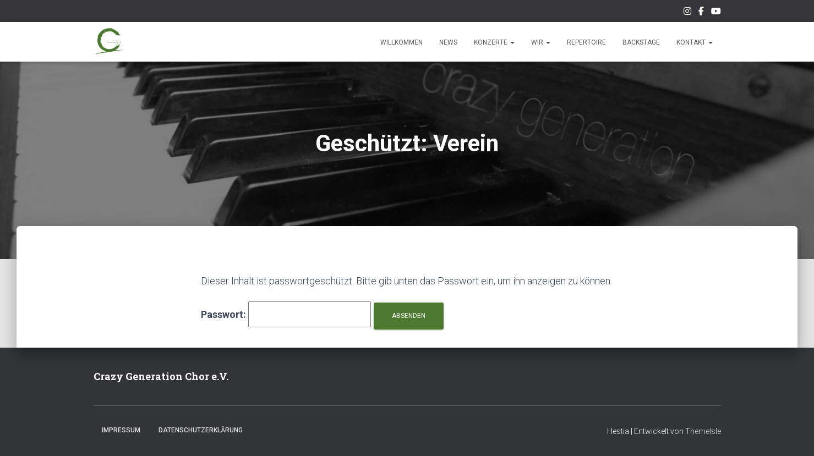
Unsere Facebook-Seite (701, 12)
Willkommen (401, 42)
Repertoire (586, 42)
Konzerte (494, 42)
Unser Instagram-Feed (687, 12)
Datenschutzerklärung (201, 430)
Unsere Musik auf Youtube (716, 12)
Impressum (121, 430)
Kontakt (694, 42)
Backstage (641, 42)
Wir (540, 42)
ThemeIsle (703, 431)
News (448, 42)
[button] (512, 42)
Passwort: (286, 314)
